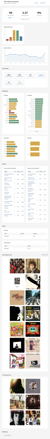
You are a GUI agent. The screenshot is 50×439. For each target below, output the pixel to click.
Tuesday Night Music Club (31, 194)
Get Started (42, 2)
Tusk (5, 210)
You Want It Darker (8, 201)
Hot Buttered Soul (32, 174)
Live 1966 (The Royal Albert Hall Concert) (31, 183)
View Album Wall (45, 254)
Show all (36, 131)
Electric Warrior (31, 209)
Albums (36, 2)
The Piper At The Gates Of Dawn (7, 197)
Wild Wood (6, 192)
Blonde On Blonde (8, 214)
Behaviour (6, 183)
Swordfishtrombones (8, 174)
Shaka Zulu (30, 188)
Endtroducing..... (31, 218)
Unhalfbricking (31, 178)
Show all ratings (7, 435)
